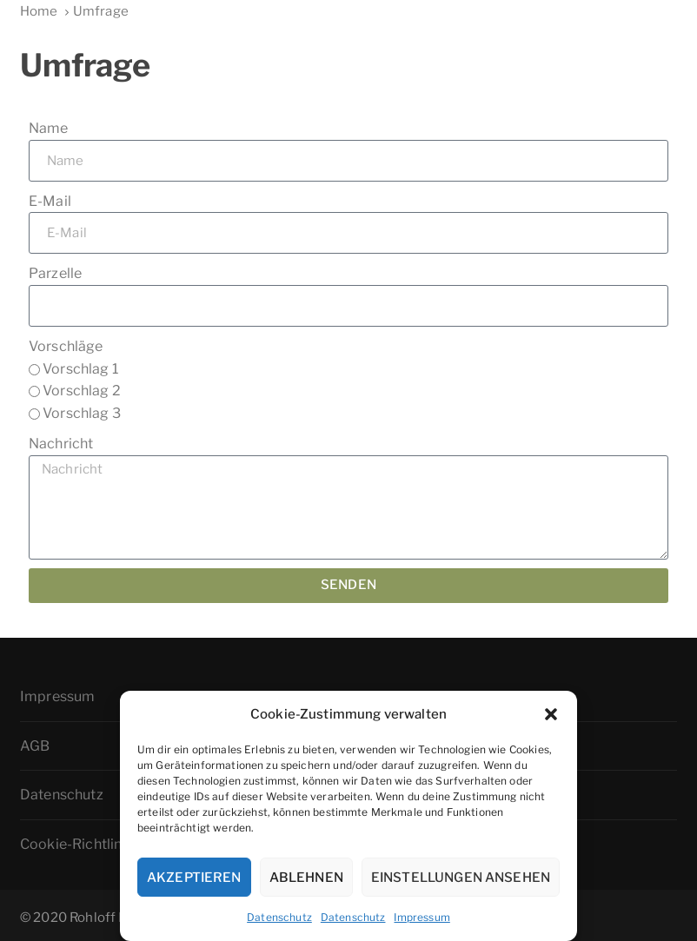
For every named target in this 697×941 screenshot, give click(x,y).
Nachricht (61, 443)
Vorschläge (66, 346)
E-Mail (50, 201)
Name (49, 128)
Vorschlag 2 (82, 390)
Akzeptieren (194, 877)
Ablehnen (306, 877)
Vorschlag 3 (82, 413)
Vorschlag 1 (80, 369)
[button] (551, 714)
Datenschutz (279, 917)
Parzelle (55, 273)
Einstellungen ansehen (460, 877)
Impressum (421, 917)
